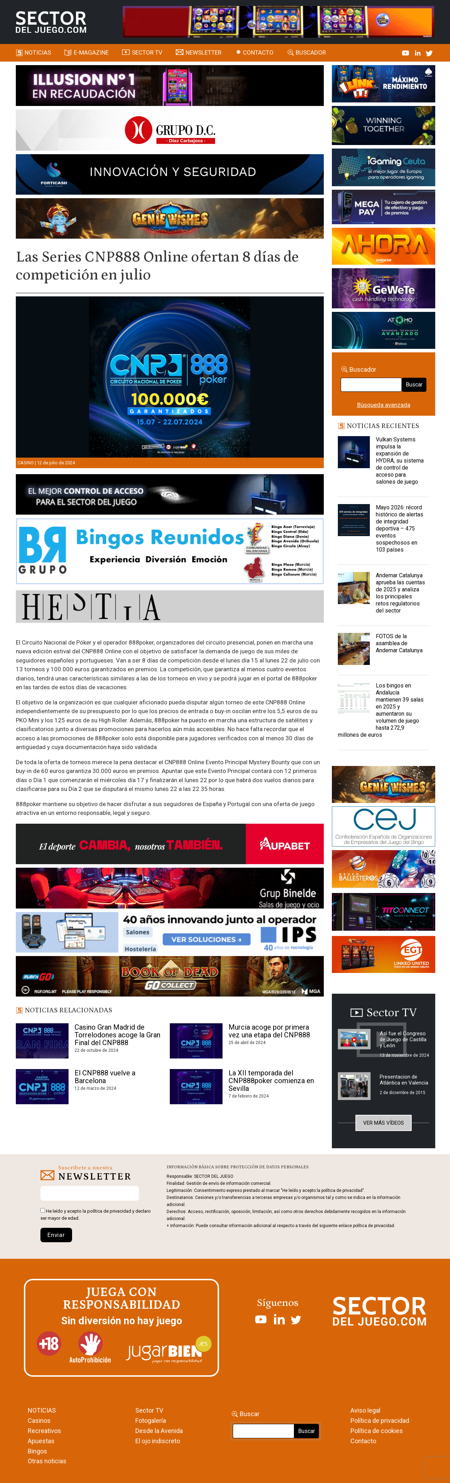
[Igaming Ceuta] (383, 168)
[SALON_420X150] (383, 247)
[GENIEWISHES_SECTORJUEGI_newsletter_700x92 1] (170, 219)
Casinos (39, 1420)
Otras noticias (47, 1461)
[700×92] (170, 977)
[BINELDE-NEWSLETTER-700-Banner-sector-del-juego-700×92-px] (170, 889)
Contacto (258, 52)
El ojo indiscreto (157, 1441)
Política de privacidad (380, 1420)
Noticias (38, 52)
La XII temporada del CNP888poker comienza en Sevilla (271, 1080)
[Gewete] (383, 289)
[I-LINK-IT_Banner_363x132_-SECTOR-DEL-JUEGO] (383, 84)
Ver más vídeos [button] (383, 1123)
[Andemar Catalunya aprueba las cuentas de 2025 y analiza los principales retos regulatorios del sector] (354, 589)
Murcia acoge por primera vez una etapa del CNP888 (269, 1031)
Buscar (414, 384)
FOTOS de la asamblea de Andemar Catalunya (399, 643)
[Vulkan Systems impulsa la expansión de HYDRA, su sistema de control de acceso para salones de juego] (354, 453)
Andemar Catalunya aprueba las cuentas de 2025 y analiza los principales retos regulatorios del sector (400, 593)
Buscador (311, 52)
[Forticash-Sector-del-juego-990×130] (170, 175)
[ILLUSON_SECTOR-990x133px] (170, 86)
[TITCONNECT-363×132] (383, 913)
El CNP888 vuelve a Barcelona (105, 1077)
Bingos (37, 1451)
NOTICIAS (42, 1410)
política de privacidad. (374, 1225)
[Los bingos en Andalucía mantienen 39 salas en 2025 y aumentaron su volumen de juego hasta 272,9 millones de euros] (354, 699)
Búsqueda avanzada (383, 404)
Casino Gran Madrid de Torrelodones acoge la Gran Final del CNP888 (117, 1035)
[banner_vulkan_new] (170, 495)
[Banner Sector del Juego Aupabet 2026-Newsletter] (170, 845)
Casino (26, 462)
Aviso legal (365, 1410)
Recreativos (44, 1430)
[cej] (383, 827)
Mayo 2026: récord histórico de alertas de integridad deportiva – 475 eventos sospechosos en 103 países (399, 528)
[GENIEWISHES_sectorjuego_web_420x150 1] (383, 785)
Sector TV (149, 1410)
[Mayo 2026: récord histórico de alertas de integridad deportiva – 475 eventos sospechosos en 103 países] (354, 521)
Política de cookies (377, 1430)
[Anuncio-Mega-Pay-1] (383, 208)
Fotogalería (150, 1420)
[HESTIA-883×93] (170, 607)
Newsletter (203, 52)
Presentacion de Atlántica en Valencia (404, 1080)
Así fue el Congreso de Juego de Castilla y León (403, 1039)
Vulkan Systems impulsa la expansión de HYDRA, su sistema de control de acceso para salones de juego (400, 460)
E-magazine (91, 52)
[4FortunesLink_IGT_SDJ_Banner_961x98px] (279, 21)
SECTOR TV (147, 52)
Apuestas (41, 1441)
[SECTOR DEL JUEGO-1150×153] (170, 131)
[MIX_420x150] (383, 955)
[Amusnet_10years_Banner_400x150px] (383, 126)
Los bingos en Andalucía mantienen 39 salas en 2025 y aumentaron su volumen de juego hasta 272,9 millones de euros (381, 710)
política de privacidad (109, 1211)
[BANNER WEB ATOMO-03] (383, 331)
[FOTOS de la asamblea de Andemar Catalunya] (354, 650)
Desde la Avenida (159, 1430)
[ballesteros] (383, 870)
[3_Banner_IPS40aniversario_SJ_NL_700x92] (170, 933)
